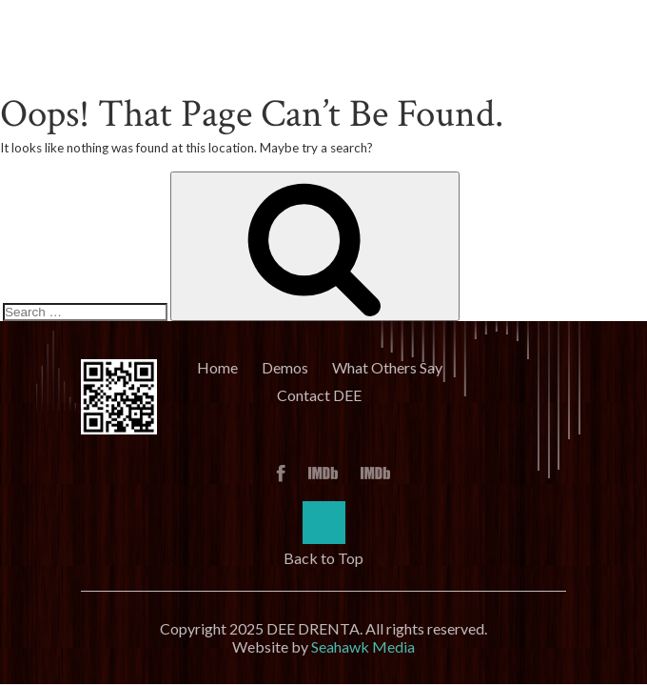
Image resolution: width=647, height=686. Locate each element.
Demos (285, 367)
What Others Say (387, 367)
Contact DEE (319, 395)
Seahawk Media (363, 646)
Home (217, 367)
